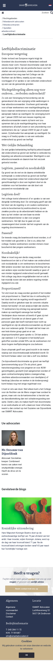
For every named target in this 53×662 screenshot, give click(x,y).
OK (26, 655)
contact (31, 579)
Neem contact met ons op (26, 589)
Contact (9, 616)
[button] (50, 5)
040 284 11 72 (15, 629)
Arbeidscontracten (11, 25)
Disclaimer (11, 613)
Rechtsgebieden (10, 18)
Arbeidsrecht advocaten (13, 22)
